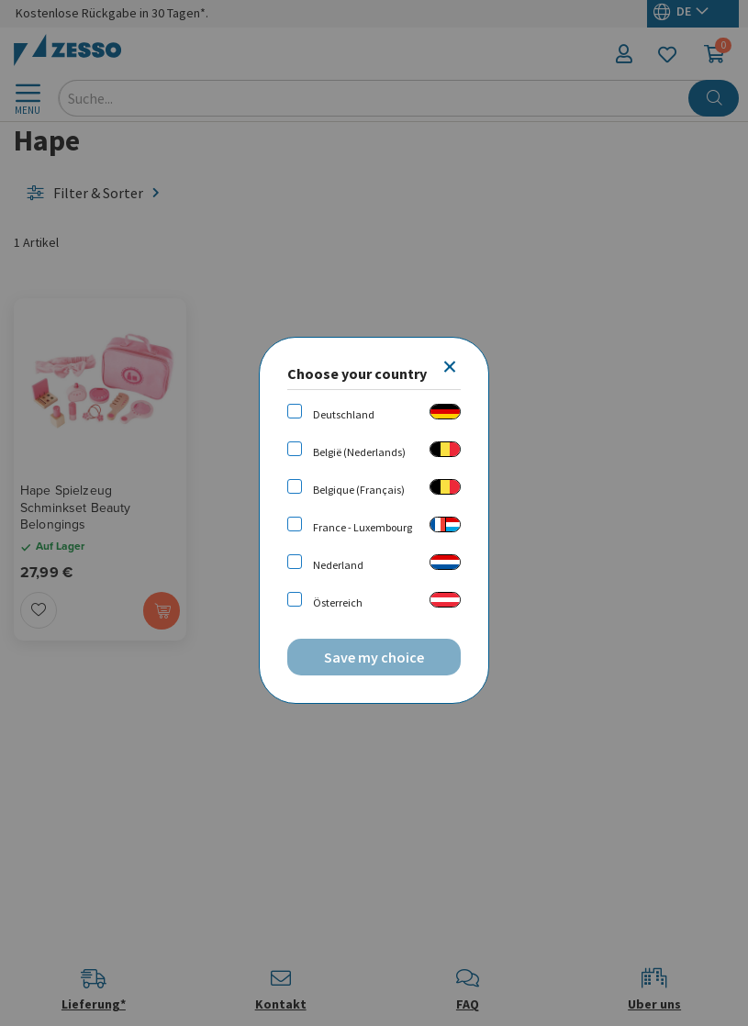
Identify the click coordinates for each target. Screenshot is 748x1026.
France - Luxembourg (362, 527)
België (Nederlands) (359, 452)
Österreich (338, 602)
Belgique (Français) (359, 489)
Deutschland (343, 414)
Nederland (338, 565)
